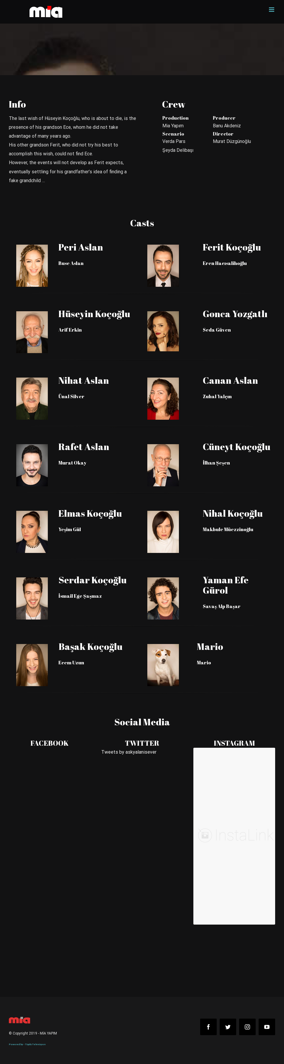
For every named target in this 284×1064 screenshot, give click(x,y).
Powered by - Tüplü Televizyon (27, 1044)
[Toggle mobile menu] (272, 9)
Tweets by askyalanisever (128, 752)
